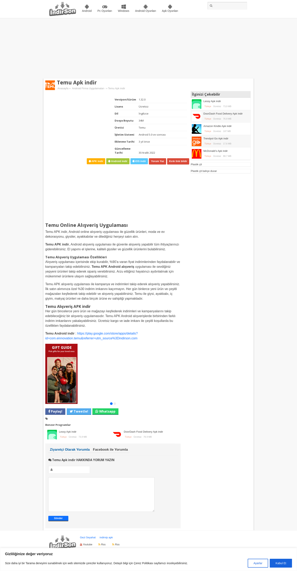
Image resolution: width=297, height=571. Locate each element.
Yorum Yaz (157, 161)
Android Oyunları (145, 10)
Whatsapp (107, 411)
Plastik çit (196, 164)
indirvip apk (106, 543)
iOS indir (140, 161)
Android (87, 10)
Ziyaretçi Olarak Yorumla (70, 449)
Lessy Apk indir (67, 431)
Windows (123, 10)
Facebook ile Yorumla (110, 449)
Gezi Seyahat (88, 543)
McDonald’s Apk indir (215, 150)
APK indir (97, 161)
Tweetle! (80, 411)
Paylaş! (56, 411)
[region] (148, 559)
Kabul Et (281, 563)
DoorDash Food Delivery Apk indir (143, 431)
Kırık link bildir (178, 161)
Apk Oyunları (170, 10)
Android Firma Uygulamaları (88, 88)
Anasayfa (63, 88)
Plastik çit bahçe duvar (204, 170)
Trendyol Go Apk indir (215, 138)
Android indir (118, 161)
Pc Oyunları (104, 10)
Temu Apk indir (77, 82)
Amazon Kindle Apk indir (217, 126)
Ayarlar (258, 563)
